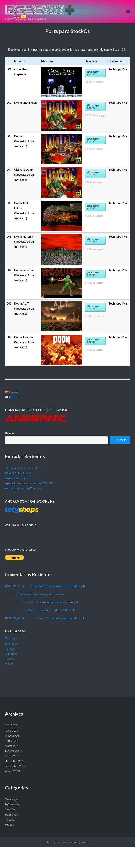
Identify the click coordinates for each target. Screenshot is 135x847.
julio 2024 (11, 725)
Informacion (12, 643)
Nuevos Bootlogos (17, 478)
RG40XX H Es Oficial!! (19, 473)
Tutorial (9, 658)
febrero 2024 (13, 750)
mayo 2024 (12, 735)
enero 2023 (12, 771)
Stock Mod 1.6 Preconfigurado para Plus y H (57, 586)
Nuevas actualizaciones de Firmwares (40, 594)
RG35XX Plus (62, 842)
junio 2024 (11, 730)
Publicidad (11, 653)
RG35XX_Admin (15, 586)
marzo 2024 (12, 745)
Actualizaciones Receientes (22, 468)
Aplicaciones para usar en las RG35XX (29, 483)
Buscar (9, 433)
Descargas (11, 638)
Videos (9, 663)
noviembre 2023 (15, 766)
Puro (85, 842)
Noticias (10, 648)
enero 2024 (12, 756)
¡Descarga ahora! (93, 73)
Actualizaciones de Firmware (23, 488)
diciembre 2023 (15, 761)
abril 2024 (11, 740)
